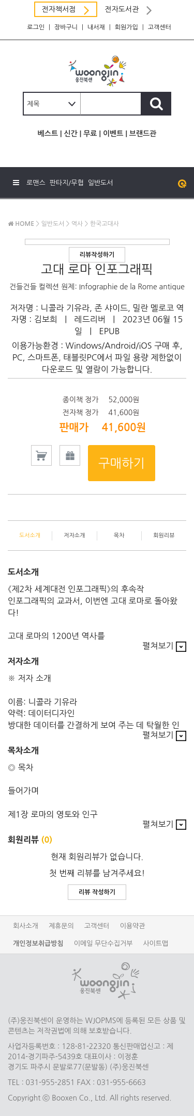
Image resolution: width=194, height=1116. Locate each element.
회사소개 (25, 926)
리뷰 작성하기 (97, 892)
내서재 (96, 27)
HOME (21, 224)
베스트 (48, 133)
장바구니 (66, 27)
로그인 (35, 27)
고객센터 (159, 27)
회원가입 (126, 27)
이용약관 (132, 926)
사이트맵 (155, 943)
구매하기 (121, 463)
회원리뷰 (163, 535)
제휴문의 (61, 926)
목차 (119, 535)
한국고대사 (104, 224)
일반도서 (100, 182)
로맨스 (36, 182)
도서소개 (29, 535)
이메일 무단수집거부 (103, 943)
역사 (77, 224)
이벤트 (113, 133)
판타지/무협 (67, 182)
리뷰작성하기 (97, 255)
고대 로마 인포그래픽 (97, 269)
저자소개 (74, 535)
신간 (70, 133)
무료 (90, 133)
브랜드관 (143, 133)
